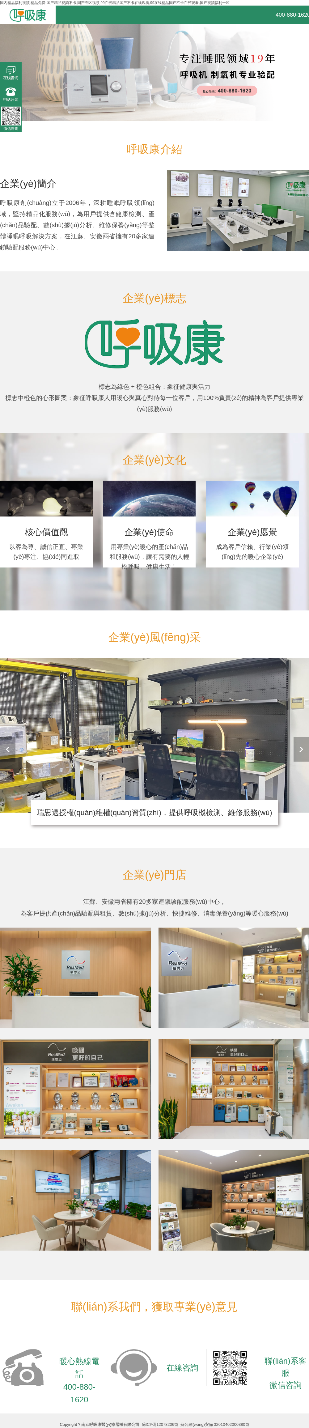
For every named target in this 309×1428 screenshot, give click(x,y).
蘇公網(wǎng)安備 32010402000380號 (214, 1424)
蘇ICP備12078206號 (160, 1424)
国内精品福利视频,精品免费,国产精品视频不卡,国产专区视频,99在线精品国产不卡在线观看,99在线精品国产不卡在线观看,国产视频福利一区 (115, 3)
